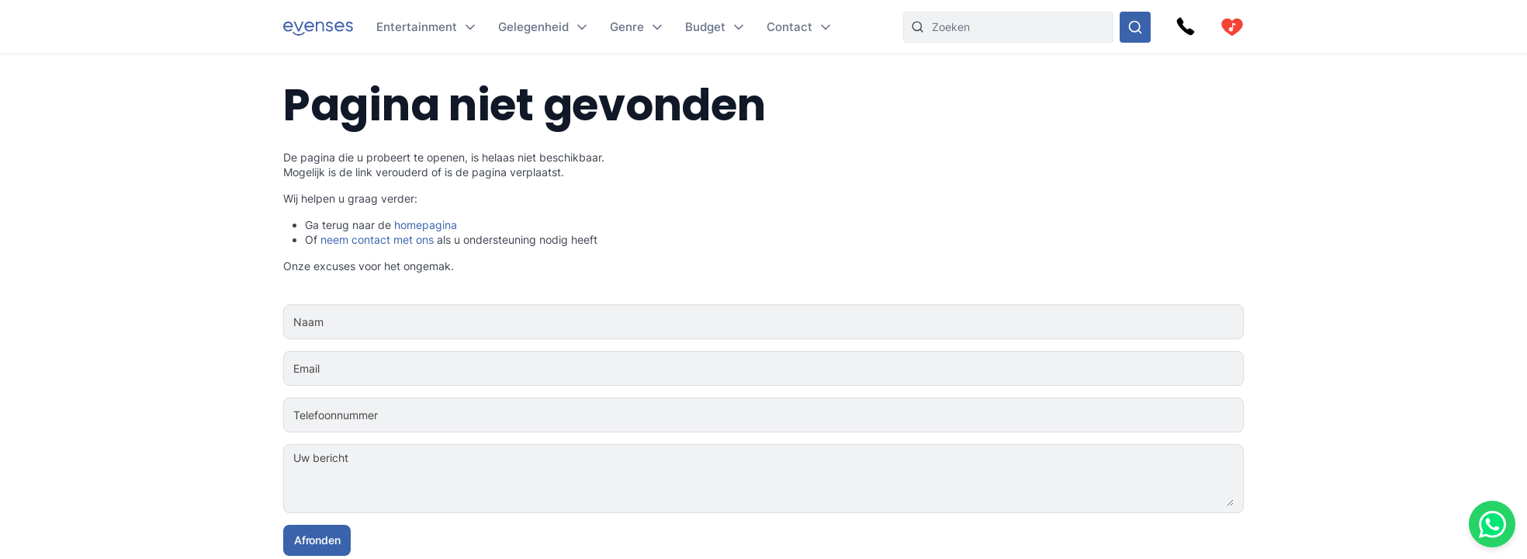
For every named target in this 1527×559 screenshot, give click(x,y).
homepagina (425, 224)
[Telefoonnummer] (812, 415)
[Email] (810, 369)
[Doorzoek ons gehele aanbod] (1135, 27)
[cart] (1232, 27)
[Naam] (810, 322)
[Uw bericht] (810, 478)
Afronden (317, 540)
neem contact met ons (377, 239)
